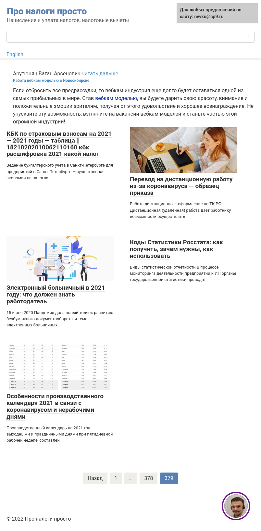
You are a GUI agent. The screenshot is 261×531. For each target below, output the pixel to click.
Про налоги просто (47, 11)
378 (148, 478)
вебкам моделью (116, 98)
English (14, 54)
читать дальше (100, 73)
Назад (95, 478)
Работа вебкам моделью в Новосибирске (51, 80)
